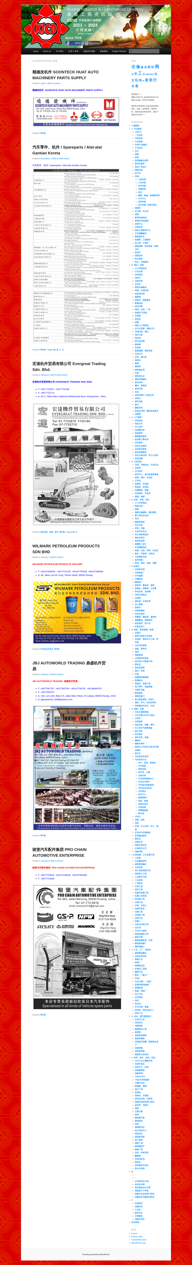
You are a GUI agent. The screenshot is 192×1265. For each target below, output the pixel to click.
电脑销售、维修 (141, 490)
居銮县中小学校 (141, 1191)
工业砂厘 (139, 880)
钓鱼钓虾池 (140, 1159)
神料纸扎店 (140, 376)
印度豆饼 (139, 281)
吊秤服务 (139, 721)
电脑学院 (142, 189)
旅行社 (138, 753)
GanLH (57, 83)
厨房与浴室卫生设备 (143, 636)
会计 (137, 151)
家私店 (138, 664)
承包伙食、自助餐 (142, 591)
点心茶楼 (139, 604)
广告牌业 (139, 883)
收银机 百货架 (141, 312)
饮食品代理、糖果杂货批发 (146, 411)
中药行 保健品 (141, 145)
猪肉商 (138, 344)
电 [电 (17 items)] (140, 80)
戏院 (137, 1108)
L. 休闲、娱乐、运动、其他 (143, 1057)
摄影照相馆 (140, 522)
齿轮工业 (139, 1013)
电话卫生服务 (141, 446)
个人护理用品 (141, 503)
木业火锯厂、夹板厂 (143, 981)
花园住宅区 (140, 1219)
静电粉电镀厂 (141, 943)
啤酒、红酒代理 (141, 290)
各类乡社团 (140, 1184)
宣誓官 (138, 208)
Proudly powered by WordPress (96, 1254)
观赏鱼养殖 (140, 1051)
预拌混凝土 (140, 946)
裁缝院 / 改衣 (140, 544)
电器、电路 (143, 801)
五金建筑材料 (141, 861)
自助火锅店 (140, 614)
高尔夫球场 (140, 1168)
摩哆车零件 (140, 744)
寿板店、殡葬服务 (142, 300)
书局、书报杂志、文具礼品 (146, 465)
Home (35, 51)
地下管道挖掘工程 (142, 870)
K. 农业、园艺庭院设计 (141, 1016)
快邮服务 (139, 433)
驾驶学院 (139, 851)
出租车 (138, 718)
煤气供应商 (140, 341)
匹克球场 (135, 1222)
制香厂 (138, 962)
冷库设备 (139, 867)
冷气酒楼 (139, 576)
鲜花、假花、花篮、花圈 (145, 563)
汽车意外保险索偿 (146, 785)
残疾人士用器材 (141, 325)
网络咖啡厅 (140, 1146)
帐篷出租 (139, 303)
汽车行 (138, 816)
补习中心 (142, 198)
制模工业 (139, 959)
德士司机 (139, 731)
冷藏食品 (139, 579)
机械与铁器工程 (141, 893)
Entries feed (136, 1236)
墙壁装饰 (139, 655)
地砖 (137, 652)
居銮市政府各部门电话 (144, 1102)
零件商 (43, 133)
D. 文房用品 (136, 461)
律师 (137, 214)
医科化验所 (140, 163)
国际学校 (139, 170)
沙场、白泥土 (141, 905)
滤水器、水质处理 (142, 601)
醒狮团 (138, 1156)
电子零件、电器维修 (143, 687)
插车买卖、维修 (141, 737)
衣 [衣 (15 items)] (132, 86)
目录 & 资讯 (73, 51)
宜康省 (138, 1092)
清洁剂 (138, 338)
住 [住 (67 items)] (133, 67)
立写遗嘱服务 (141, 233)
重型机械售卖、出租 (143, 940)
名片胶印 (139, 471)
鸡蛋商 (138, 414)
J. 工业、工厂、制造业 (141, 950)
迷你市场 (139, 389)
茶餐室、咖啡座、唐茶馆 (145, 617)
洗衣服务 (139, 442)
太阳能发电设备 (141, 658)
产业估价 (139, 148)
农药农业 (139, 1022)
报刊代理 (139, 306)
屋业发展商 (140, 667)
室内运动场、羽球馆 (143, 1099)
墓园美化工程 (141, 1029)
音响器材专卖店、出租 (144, 706)
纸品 (137, 1000)
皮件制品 (139, 997)
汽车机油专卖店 (46, 649)
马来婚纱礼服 (141, 557)
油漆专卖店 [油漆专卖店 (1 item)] (150, 74)
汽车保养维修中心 (146, 779)
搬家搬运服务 (141, 436)
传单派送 (139, 420)
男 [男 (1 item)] (143, 81)
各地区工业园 (141, 969)
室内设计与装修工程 (143, 661)
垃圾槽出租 (140, 430)
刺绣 (137, 509)
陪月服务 (139, 259)
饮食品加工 (140, 626)
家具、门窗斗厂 (141, 975)
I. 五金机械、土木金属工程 (142, 855)
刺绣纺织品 (140, 965)
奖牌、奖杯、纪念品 (143, 477)
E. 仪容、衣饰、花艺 (140, 500)
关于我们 (60, 51)
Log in (134, 1233)
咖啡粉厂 (139, 582)
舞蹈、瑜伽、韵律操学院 (149, 195)
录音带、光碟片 (141, 1105)
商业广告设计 (141, 167)
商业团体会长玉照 (142, 1187)
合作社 (138, 284)
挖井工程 (139, 889)
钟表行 (138, 398)
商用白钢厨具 (141, 287)
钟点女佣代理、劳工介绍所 (146, 455)
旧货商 (138, 316)
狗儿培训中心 (141, 1130)
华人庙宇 (139, 427)
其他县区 (139, 1203)
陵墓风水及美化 (141, 1054)
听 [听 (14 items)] (152, 67)
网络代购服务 (141, 379)
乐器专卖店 (140, 1064)
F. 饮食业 (135, 566)
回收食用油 (140, 294)
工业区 (138, 1210)
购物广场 (139, 1149)
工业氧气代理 (141, 877)
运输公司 (139, 842)
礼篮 (137, 373)
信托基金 (139, 275)
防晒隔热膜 (143, 810)
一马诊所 (139, 135)
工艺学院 (142, 183)
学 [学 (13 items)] (135, 73)
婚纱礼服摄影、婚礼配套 (145, 512)
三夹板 (138, 858)
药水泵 (138, 1004)
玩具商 (138, 347)
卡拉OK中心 (140, 1076)
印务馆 (138, 468)
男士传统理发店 (141, 534)
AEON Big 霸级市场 (144, 1061)
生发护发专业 (141, 531)
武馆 (137, 1124)
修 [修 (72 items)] (138, 66)
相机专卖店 (140, 538)
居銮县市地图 (89, 51)
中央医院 (139, 141)
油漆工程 (139, 912)
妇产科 (138, 173)
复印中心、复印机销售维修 (146, 474)
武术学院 (142, 186)
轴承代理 (139, 937)
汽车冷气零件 (144, 782)
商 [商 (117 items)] (157, 66)
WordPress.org (138, 1243)
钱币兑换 (139, 401)
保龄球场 (139, 1073)
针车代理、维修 (141, 1007)
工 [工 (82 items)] (140, 73)
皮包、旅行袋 (141, 357)
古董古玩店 (140, 1083)
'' (135, 1178)
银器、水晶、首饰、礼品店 (146, 550)
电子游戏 (139, 1140)
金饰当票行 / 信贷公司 (144, 395)
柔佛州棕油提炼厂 (142, 985)
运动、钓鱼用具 (141, 1152)
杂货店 (138, 319)
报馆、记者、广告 (142, 309)
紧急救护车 (140, 236)
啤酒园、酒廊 (141, 1086)
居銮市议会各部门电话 (144, 1194)
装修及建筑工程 (141, 934)
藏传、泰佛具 (141, 385)
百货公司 (139, 354)
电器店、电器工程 (142, 683)
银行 (137, 404)
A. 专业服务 (136, 129)
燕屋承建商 (140, 1038)
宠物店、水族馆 (141, 1095)
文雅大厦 (139, 1111)
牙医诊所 (139, 227)
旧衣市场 (139, 525)
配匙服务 (139, 693)
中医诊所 (139, 138)
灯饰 (137, 674)
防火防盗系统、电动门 (144, 699)
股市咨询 (139, 382)
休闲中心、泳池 (141, 1067)
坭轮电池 (142, 769)
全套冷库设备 (141, 956)
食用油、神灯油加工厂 (144, 1010)
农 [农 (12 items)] (145, 67)
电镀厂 (138, 921)
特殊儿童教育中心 (142, 230)
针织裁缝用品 (141, 547)
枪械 (137, 322)
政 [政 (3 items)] (144, 74)
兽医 (137, 157)
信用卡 (138, 278)
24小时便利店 (141, 268)
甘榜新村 (139, 1216)
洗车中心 (142, 794)
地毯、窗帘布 (141, 649)
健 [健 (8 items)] (142, 67)
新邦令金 (139, 1213)
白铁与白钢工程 (141, 924)
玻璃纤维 (139, 988)
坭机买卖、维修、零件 (49, 532)
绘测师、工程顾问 (142, 240)
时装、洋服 (140, 528)
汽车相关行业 (141, 759)
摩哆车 (138, 740)
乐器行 (138, 633)
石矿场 (138, 928)
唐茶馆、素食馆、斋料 (144, 585)
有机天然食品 (141, 595)
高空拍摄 (139, 458)
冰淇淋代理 (140, 569)
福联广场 (139, 1143)
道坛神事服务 (141, 452)
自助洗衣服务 (141, 449)
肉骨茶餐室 (140, 610)
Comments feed (138, 1240)
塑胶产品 (139, 972)
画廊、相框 (140, 496)
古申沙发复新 (141, 645)
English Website (119, 51)
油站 (137, 823)
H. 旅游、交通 (137, 709)
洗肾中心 (139, 224)
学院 (137, 176)
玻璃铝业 (139, 680)
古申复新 (142, 766)
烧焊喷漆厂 (143, 797)
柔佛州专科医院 (141, 221)
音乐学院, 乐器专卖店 (147, 205)
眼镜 (137, 363)
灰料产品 (139, 918)
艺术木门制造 (141, 931)
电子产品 (139, 994)
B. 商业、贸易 (137, 265)
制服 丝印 (139, 506)
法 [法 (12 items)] (155, 73)
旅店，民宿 (140, 671)
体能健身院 (140, 1070)
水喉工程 (139, 902)
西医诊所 (139, 255)
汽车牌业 (142, 791)
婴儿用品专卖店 (141, 515)
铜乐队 (138, 1162)
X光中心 (138, 132)
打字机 (138, 481)
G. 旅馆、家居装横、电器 (142, 630)
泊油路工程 (140, 915)
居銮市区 (139, 1206)
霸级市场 (139, 408)
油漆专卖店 (140, 908)
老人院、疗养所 (141, 243)
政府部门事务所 (141, 439)
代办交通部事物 (141, 712)
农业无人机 (140, 1019)
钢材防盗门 (140, 696)
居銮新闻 (104, 51)
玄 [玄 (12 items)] (132, 80)
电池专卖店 (143, 804)
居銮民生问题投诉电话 (144, 1197)
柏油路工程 (140, 899)
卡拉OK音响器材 (142, 1080)
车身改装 (142, 807)
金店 (137, 392)
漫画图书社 (140, 1127)
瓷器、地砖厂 (141, 991)
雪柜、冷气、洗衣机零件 (145, 702)
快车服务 (139, 734)
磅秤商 (138, 366)
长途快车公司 (141, 848)
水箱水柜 (142, 775)
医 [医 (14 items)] (149, 67)
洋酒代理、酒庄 (141, 332)
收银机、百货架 (141, 484)
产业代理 (139, 271)
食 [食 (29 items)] (136, 86)
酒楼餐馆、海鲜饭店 (143, 620)
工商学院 (142, 179)
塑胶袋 (138, 297)
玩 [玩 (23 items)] (136, 80)
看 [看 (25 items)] (146, 80)
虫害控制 (139, 1048)
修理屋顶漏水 (141, 864)
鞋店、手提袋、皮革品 (144, 553)
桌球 (137, 1114)
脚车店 (138, 839)
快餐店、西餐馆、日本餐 (145, 588)
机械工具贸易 (141, 896)
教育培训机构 (141, 218)
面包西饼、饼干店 (142, 623)
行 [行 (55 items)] (155, 80)
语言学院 (142, 202)
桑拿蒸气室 (140, 1118)
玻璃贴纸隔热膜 (141, 677)
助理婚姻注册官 (141, 160)
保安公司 (139, 424)
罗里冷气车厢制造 (142, 832)
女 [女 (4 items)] (132, 74)
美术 (140, 192)
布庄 (137, 518)
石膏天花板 (140, 690)
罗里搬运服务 (141, 836)
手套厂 (138, 978)
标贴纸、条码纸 (141, 487)
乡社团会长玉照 (141, 1181)
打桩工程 (139, 886)
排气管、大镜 (144, 772)
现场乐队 (139, 1134)
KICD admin (64, 159)
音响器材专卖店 (141, 1165)
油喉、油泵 (140, 820)
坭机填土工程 (141, 873)
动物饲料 (139, 1026)
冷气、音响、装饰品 (147, 763)
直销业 (138, 360)
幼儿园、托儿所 (141, 211)
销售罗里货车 (141, 845)
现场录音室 (140, 1137)
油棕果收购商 (141, 1035)
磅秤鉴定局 (140, 370)
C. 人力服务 (136, 417)
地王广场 (139, 1089)
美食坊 (138, 607)
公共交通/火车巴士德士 (145, 715)
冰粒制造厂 (140, 573)
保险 (137, 154)
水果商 (138, 598)
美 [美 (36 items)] (150, 80)
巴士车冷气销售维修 (143, 728)
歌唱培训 (139, 1121)
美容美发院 (140, 541)
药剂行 (138, 252)
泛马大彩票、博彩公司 (144, 328)
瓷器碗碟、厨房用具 (143, 351)
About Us (47, 51)
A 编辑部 (135, 126)
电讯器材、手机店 (142, 493)
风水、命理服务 (141, 262)
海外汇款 (139, 335)
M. (132, 1171)
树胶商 (138, 1032)
